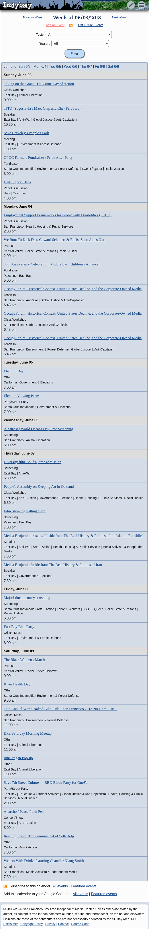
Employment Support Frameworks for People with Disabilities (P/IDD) (58, 215)
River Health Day (17, 684)
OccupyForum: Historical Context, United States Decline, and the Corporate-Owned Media (73, 289)
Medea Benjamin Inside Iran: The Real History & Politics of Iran (53, 565)
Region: (44, 43)
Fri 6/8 (100, 66)
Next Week (119, 17)
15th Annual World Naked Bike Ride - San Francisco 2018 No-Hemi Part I (60, 709)
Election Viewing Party (21, 396)
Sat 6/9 (113, 66)
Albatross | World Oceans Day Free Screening (38, 429)
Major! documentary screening (27, 598)
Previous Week (32, 17)
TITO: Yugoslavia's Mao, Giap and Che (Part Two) (42, 108)
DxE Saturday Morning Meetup (28, 733)
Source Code (80, 924)
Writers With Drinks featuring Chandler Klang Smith (44, 861)
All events (60, 886)
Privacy (50, 924)
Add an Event (55, 25)
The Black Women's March (24, 660)
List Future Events (90, 25)
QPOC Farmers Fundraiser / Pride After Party (38, 157)
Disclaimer (10, 924)
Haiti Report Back (17, 182)
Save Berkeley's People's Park (26, 133)
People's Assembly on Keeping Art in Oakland (39, 486)
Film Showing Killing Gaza (24, 511)
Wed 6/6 (70, 66)
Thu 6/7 (86, 66)
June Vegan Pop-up (18, 758)
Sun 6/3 (24, 66)
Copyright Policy (31, 924)
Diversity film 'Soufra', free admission (32, 462)
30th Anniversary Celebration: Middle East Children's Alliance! (52, 264)
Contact (63, 924)
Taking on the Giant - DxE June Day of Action (39, 84)
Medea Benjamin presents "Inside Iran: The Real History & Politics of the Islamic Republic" (73, 536)
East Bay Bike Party (19, 627)
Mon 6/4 (39, 66)
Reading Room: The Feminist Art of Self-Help (39, 836)
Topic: (40, 34)
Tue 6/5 (55, 66)
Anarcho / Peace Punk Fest (24, 811)
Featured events (84, 886)
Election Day (14, 371)
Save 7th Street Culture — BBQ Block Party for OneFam (47, 782)
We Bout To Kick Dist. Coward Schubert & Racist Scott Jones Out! (55, 240)
